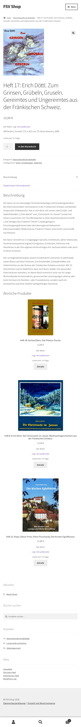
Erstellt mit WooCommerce (41, 703)
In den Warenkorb (27, 146)
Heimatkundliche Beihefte (24, 17)
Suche (40, 722)
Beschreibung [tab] (10, 177)
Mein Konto (13, 722)
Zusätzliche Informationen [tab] (16, 185)
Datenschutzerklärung (14, 703)
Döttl (18, 163)
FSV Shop (12, 6)
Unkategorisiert (13, 648)
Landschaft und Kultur (16, 643)
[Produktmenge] (8, 146)
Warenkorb (62, 720)
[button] (73, 33)
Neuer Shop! (11, 594)
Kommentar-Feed (11, 675)
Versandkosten (23, 126)
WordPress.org (9, 679)
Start (9, 17)
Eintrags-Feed (9, 672)
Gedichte (38, 163)
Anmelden (7, 669)
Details (40, 366)
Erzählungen (27, 163)
